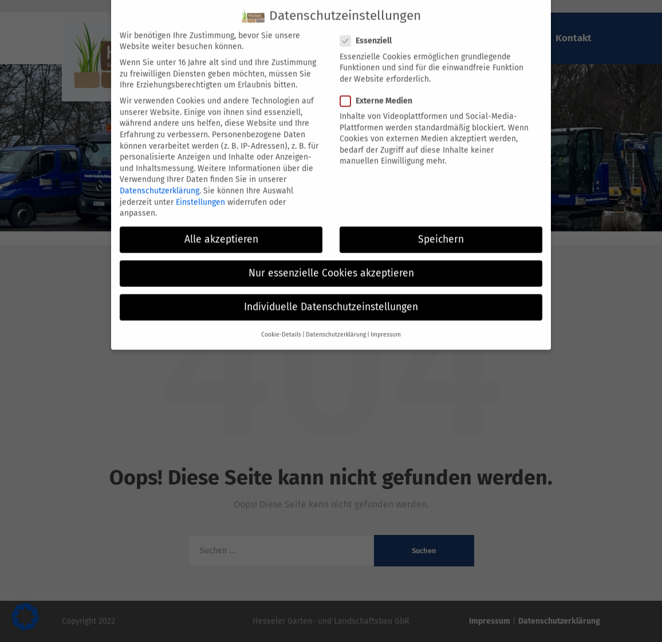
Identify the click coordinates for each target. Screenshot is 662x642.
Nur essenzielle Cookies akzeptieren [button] (331, 265)
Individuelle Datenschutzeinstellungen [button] (331, 299)
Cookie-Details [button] (281, 325)
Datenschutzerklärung (159, 182)
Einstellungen (200, 193)
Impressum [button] (386, 325)
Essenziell (369, 32)
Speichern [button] (441, 230)
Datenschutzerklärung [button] (336, 325)
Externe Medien (380, 91)
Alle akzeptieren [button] (221, 230)
